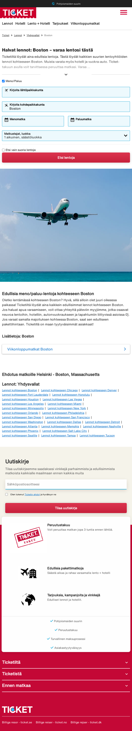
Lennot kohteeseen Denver (99, 390)
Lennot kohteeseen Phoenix (20, 430)
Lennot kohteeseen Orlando (20, 412)
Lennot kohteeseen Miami (64, 403)
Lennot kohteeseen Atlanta (19, 426)
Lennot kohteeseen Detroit (102, 422)
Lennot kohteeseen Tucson (97, 435)
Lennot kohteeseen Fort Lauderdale (25, 394)
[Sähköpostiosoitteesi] (66, 484)
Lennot (7, 23)
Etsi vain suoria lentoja (19, 149)
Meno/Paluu (12, 81)
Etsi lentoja (66, 157)
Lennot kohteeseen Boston (19, 390)
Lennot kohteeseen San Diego (21, 417)
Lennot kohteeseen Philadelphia (63, 412)
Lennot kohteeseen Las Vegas (62, 399)
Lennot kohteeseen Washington (22, 422)
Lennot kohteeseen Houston (20, 399)
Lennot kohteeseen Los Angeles (23, 403)
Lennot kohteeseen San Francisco (67, 417)
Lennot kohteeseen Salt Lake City (64, 430)
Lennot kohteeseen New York (67, 408)
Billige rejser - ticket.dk (86, 722)
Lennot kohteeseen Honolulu (71, 394)
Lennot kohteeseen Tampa (58, 435)
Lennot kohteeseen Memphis (60, 426)
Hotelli (20, 23)
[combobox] (68, 94)
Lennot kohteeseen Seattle (19, 435)
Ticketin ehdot (32, 494)
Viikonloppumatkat (85, 23)
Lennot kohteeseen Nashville (102, 426)
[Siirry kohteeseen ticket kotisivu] (18, 12)
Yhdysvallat (33, 35)
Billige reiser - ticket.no (51, 722)
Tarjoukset (60, 23)
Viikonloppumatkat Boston (30, 349)
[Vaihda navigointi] (123, 12)
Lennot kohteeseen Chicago (59, 390)
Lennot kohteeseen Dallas (64, 422)
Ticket (5, 35)
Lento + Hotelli (39, 23)
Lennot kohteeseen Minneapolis (23, 408)
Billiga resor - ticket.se (17, 722)
